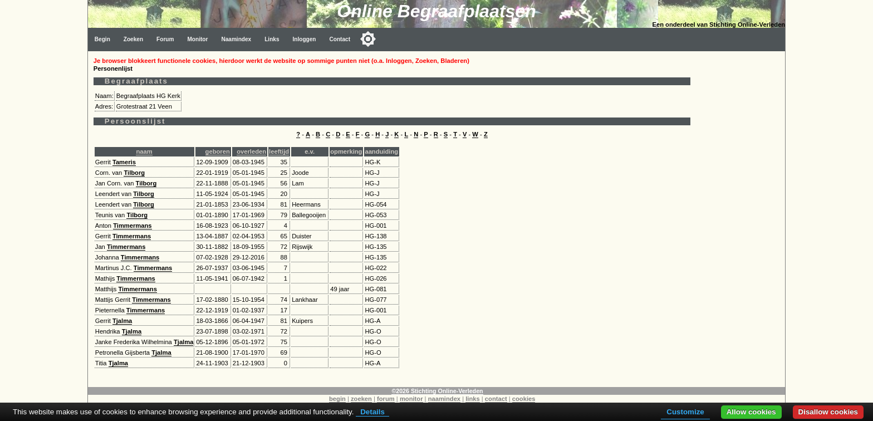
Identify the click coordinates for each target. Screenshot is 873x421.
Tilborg (134, 172)
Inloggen (304, 39)
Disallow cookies (828, 412)
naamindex (444, 398)
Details (372, 412)
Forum (165, 39)
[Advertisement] (740, 218)
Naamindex (236, 39)
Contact (340, 39)
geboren (217, 151)
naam (144, 151)
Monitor (197, 39)
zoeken (361, 398)
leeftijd (279, 151)
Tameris (124, 162)
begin (337, 398)
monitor (411, 398)
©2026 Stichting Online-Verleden (437, 391)
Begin (102, 39)
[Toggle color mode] (368, 39)
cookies (524, 398)
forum (386, 398)
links (472, 398)
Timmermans (132, 225)
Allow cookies (751, 412)
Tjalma (122, 320)
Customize (685, 412)
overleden (251, 151)
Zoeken (133, 39)
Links (271, 39)
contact (496, 398)
